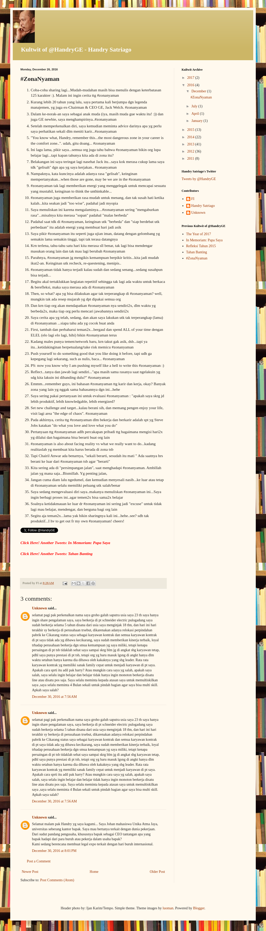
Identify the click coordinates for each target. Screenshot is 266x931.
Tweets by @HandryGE (199, 179)
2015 (191, 130)
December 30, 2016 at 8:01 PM (54, 851)
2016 (191, 85)
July (194, 106)
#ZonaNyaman (201, 97)
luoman (168, 908)
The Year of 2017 (198, 234)
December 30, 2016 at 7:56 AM (54, 697)
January (197, 121)
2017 (191, 78)
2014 (191, 137)
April (195, 114)
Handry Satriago (203, 206)
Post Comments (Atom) (57, 880)
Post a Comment (39, 861)
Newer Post (30, 872)
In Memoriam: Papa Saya (204, 240)
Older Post (157, 872)
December (199, 91)
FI (192, 199)
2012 (191, 151)
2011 (191, 158)
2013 (191, 144)
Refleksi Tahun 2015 (201, 246)
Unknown (39, 608)
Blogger (198, 908)
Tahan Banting (196, 252)
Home (94, 872)
